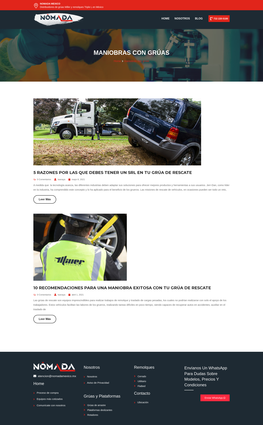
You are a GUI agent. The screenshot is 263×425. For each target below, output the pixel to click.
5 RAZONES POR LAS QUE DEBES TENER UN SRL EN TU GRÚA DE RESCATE (112, 172)
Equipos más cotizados (50, 399)
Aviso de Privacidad (98, 382)
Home (117, 61)
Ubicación (142, 402)
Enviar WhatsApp (215, 398)
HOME (166, 18)
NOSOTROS (182, 18)
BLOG (199, 18)
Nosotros (92, 376)
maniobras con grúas (136, 61)
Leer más (45, 199)
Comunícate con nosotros (51, 405)
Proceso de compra (48, 392)
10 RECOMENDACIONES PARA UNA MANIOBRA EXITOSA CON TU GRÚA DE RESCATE (122, 287)
